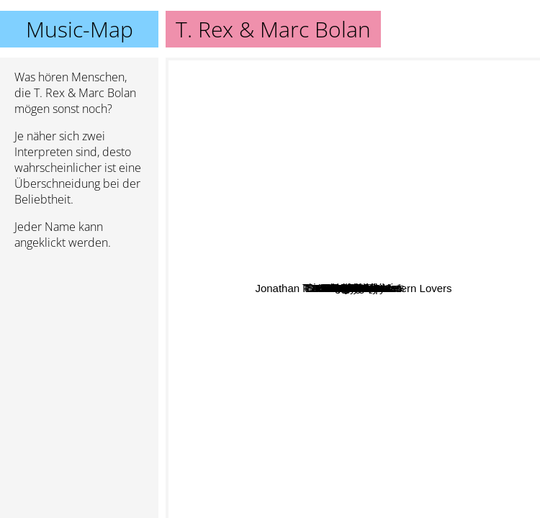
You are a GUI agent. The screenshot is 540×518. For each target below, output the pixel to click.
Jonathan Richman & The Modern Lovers (397, 429)
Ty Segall (482, 255)
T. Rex (377, 200)
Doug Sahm (240, 261)
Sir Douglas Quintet (320, 151)
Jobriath (373, 271)
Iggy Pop (437, 102)
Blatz (234, 233)
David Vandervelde (270, 393)
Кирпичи (381, 106)
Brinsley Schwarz (276, 348)
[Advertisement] (79, 337)
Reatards (303, 369)
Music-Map (79, 29)
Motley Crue (437, 466)
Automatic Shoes (245, 408)
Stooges (380, 79)
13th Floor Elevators (449, 362)
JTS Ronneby (260, 211)
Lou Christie (386, 356)
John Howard (292, 305)
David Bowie (454, 77)
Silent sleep (423, 384)
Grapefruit (335, 290)
